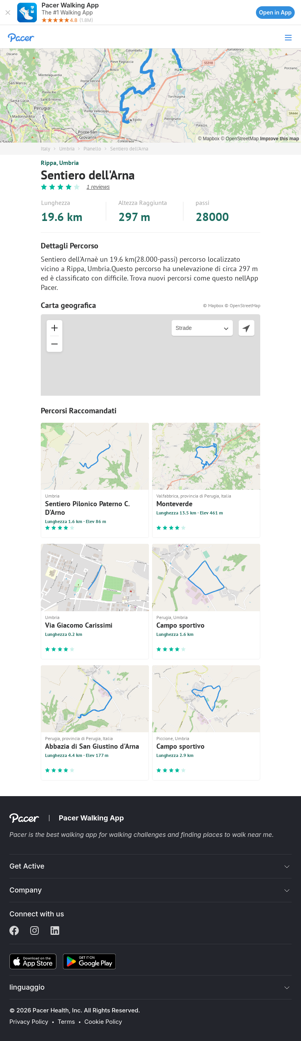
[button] (8, 12)
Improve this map (279, 138)
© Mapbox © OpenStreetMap (231, 305)
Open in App (275, 12)
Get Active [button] (26, 866)
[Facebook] (14, 931)
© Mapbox (209, 138)
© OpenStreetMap (240, 138)
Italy (45, 148)
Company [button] (25, 890)
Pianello (92, 148)
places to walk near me (237, 834)
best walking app (72, 834)
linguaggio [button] (27, 987)
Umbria (66, 148)
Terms (66, 1021)
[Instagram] (34, 931)
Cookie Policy (103, 1021)
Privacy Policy (28, 1021)
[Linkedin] (55, 931)
